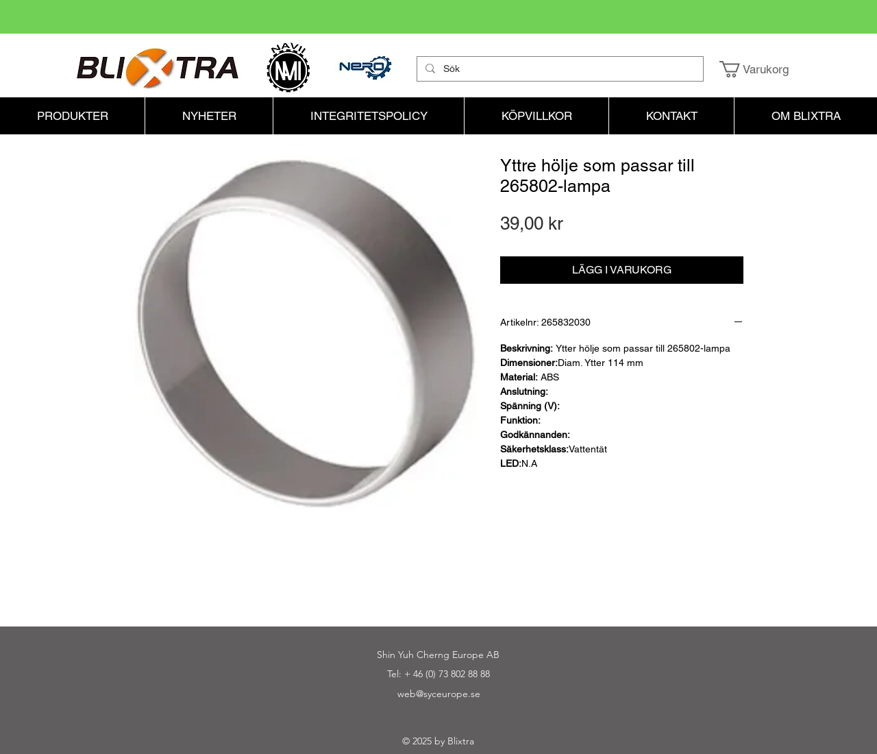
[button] (763, 69)
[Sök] (558, 69)
